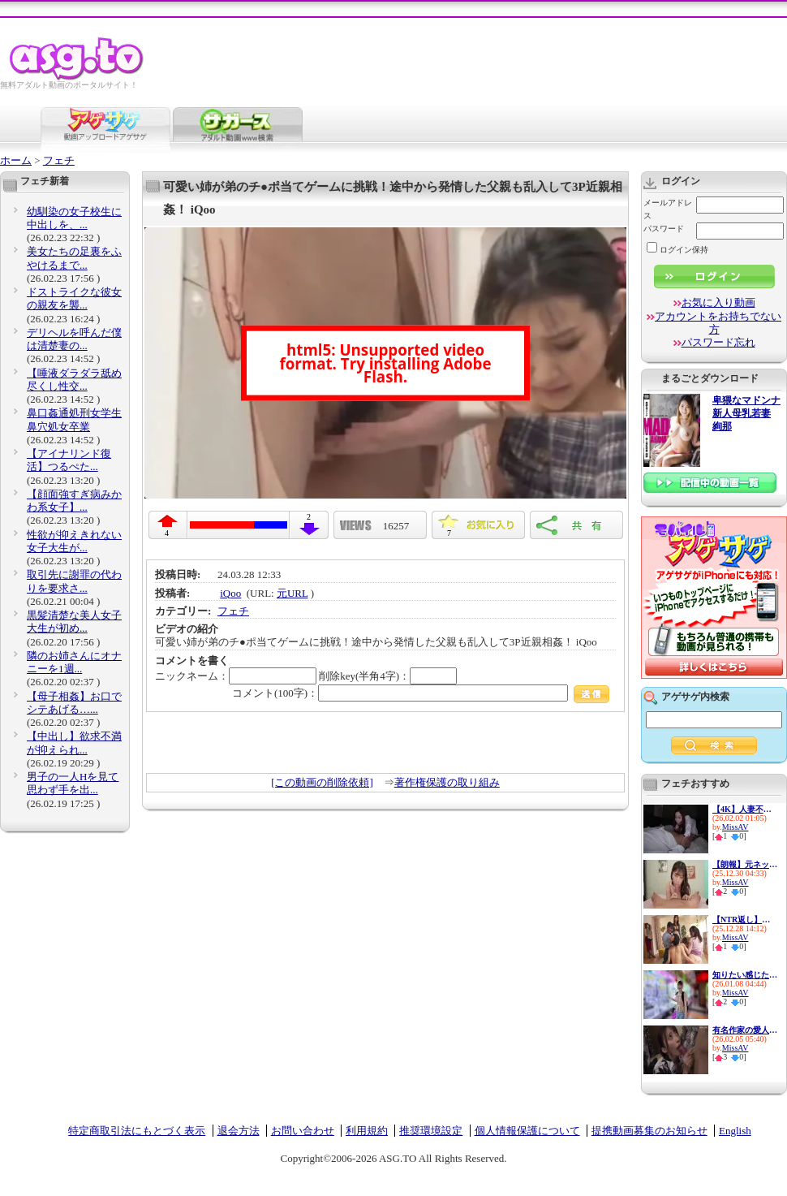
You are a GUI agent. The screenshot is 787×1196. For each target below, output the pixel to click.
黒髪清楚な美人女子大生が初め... (74, 621)
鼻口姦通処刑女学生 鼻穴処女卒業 (74, 419)
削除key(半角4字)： (388, 676)
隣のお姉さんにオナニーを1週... (74, 662)
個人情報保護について (527, 1131)
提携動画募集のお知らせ (649, 1131)
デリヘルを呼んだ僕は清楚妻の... (74, 339)
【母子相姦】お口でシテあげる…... (74, 702)
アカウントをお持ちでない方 (718, 322)
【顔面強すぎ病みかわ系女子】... (74, 500)
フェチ (59, 160)
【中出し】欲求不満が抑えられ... (74, 742)
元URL (292, 593)
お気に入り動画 (718, 302)
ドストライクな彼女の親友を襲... (74, 298)
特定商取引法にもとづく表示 (136, 1131)
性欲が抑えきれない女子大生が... (74, 541)
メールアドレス (667, 209)
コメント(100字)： (420, 693)
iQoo (230, 593)
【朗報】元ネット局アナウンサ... (744, 864)
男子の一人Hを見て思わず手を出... (72, 783)
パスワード (663, 228)
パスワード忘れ (718, 342)
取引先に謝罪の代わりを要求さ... (74, 581)
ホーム (16, 160)
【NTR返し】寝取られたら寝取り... (744, 919)
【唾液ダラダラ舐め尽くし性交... (74, 379)
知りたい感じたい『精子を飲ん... (744, 974)
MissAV (735, 827)
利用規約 (367, 1131)
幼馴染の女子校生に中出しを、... (74, 218)
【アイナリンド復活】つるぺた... (69, 460)
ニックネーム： (235, 676)
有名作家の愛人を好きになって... (744, 1029)
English (735, 1131)
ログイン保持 (677, 249)
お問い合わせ (302, 1131)
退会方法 (238, 1131)
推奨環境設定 (430, 1131)
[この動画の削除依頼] (322, 782)
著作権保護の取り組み (447, 782)
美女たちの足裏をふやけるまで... (74, 257)
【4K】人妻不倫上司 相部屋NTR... (744, 809)
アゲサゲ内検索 (695, 696)
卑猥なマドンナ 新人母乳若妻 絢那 (746, 414)
